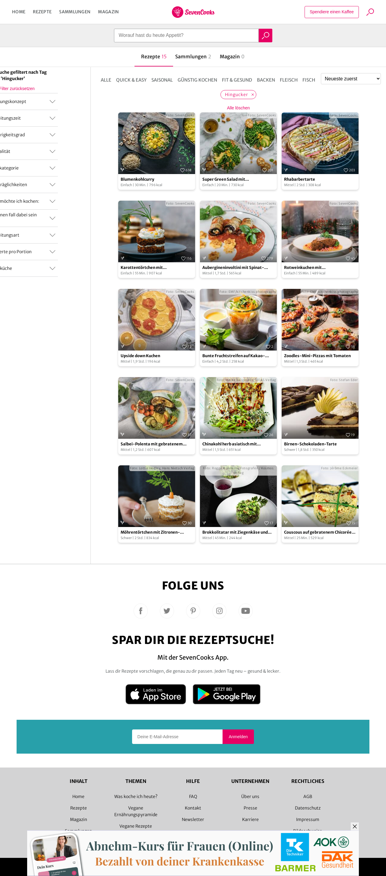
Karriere (250, 819)
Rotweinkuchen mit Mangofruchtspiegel (303, 268)
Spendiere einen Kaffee (332, 11)
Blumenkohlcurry (137, 179)
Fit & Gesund (237, 80)
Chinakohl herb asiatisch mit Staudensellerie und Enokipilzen (233, 444)
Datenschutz (308, 808)
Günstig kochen (197, 80)
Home (18, 12)
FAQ (193, 796)
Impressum (307, 819)
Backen (266, 80)
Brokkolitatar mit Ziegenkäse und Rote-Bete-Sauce (235, 532)
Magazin (108, 12)
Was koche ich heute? (135, 796)
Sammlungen (74, 12)
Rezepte (42, 12)
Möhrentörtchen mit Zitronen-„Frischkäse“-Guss (150, 532)
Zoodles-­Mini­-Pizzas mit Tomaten (317, 355)
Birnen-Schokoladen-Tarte (310, 444)
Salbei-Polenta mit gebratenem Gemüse (152, 444)
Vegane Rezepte (135, 826)
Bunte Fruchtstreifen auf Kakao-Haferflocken (233, 356)
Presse (250, 808)
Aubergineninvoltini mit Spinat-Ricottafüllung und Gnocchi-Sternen (236, 268)
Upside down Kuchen (140, 355)
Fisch (308, 80)
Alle (106, 80)
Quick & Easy (131, 80)
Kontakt (193, 808)
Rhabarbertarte (299, 179)
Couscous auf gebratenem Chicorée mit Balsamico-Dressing (318, 532)
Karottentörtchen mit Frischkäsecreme (142, 268)
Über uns (250, 796)
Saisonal (162, 80)
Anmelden (238, 736)
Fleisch (289, 80)
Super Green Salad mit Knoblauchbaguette (223, 180)
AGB (307, 796)
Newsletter (193, 819)
